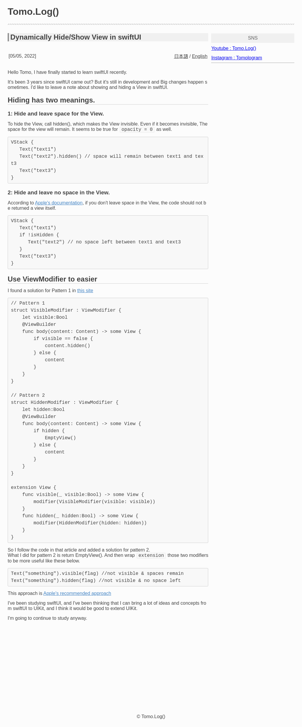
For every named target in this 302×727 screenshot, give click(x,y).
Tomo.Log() (33, 11)
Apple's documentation (59, 203)
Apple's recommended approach (77, 595)
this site (85, 291)
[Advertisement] (151, 668)
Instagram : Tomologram (236, 57)
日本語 (181, 56)
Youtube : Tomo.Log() (233, 48)
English (199, 56)
